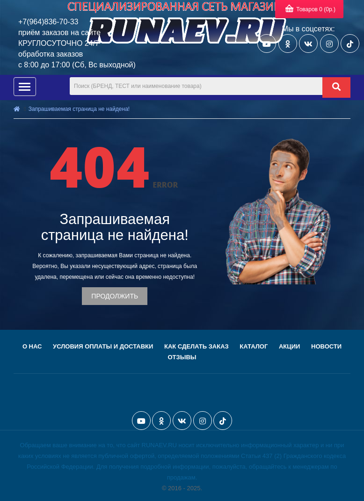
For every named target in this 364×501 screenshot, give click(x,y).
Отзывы (181, 357)
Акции (289, 346)
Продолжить (114, 296)
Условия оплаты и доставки (103, 346)
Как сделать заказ (196, 346)
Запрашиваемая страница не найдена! (79, 109)
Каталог (254, 346)
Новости (326, 346)
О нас (32, 346)
